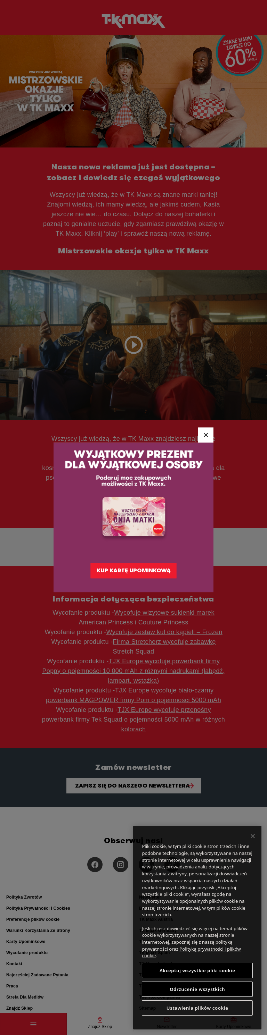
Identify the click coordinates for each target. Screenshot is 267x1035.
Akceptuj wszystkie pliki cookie (197, 970)
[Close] (205, 435)
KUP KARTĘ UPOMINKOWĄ (134, 570)
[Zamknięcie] (252, 836)
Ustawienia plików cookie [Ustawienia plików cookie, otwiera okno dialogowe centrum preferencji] (197, 1008)
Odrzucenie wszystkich (197, 989)
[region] (197, 927)
